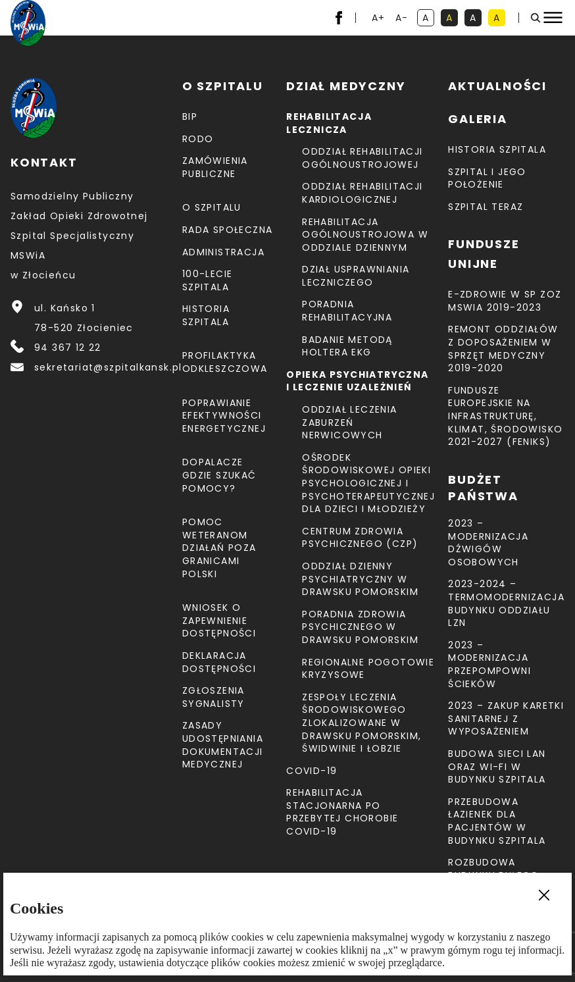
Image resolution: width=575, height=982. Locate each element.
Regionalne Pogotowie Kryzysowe (368, 669)
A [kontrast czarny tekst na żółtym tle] (499, 18)
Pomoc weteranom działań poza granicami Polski (219, 547)
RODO (198, 138)
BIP (189, 116)
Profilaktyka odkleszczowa (225, 362)
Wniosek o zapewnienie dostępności (219, 620)
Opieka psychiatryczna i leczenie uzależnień (357, 381)
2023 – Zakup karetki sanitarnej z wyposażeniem (506, 718)
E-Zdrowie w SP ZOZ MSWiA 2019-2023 (504, 301)
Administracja (223, 252)
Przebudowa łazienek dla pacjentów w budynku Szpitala (496, 821)
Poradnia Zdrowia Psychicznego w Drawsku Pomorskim (360, 626)
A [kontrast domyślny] (428, 18)
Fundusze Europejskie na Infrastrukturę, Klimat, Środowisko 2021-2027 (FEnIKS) (505, 416)
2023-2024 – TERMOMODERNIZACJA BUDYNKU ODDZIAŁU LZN (506, 603)
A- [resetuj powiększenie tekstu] (403, 18)
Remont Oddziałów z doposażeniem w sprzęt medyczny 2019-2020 (503, 349)
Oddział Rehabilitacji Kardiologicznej (362, 193)
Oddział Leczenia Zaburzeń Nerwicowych (349, 422)
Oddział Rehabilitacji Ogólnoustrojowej (362, 158)
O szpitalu (211, 207)
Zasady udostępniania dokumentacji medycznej (222, 745)
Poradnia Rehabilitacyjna (347, 310)
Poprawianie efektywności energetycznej (224, 415)
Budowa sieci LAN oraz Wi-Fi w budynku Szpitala (496, 766)
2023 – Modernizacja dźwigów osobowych (488, 543)
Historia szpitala (206, 315)
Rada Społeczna (227, 229)
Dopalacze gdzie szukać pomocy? (219, 474)
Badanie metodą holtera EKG (347, 346)
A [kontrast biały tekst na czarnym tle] (476, 18)
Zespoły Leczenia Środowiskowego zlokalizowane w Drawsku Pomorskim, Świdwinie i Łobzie (361, 722)
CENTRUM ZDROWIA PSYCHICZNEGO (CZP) (360, 538)
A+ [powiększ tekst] (379, 18)
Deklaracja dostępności (219, 662)
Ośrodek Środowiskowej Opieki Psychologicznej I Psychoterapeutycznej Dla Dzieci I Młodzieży (368, 483)
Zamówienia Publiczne (215, 167)
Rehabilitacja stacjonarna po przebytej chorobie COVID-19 (342, 812)
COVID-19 (311, 770)
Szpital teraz (485, 206)
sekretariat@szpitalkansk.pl (108, 367)
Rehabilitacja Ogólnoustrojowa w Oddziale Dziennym (365, 234)
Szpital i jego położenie (487, 178)
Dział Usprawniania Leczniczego (355, 276)
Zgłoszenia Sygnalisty (213, 697)
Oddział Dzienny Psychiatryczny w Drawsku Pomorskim (360, 578)
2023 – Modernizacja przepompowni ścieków (489, 664)
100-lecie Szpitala (207, 280)
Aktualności (497, 86)
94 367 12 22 (67, 347)
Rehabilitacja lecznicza (329, 123)
